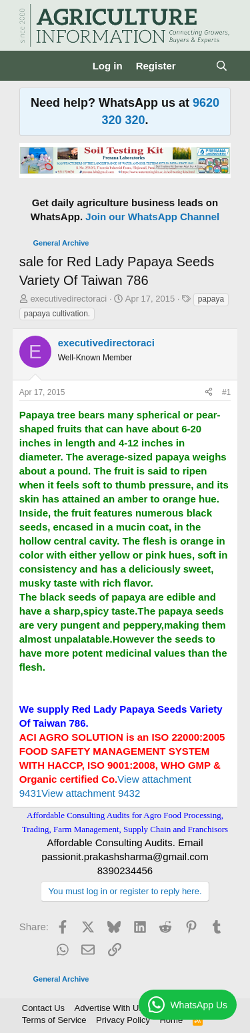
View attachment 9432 (90, 793)
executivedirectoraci (68, 299)
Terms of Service (54, 1020)
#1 (226, 392)
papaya (211, 299)
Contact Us (43, 1008)
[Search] (222, 65)
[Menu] (31, 66)
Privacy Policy (123, 1020)
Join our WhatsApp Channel (152, 216)
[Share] (208, 392)
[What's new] (196, 65)
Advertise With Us (109, 1008)
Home (171, 1020)
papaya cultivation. (57, 313)
